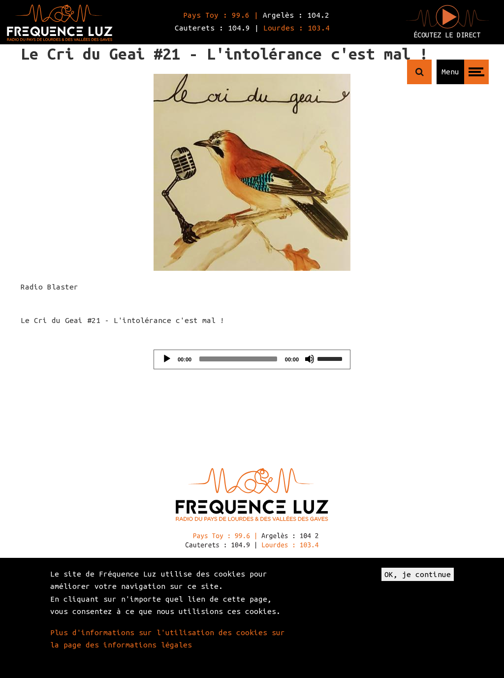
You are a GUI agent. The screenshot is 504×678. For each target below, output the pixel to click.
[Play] (167, 359)
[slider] (238, 358)
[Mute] (310, 359)
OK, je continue (417, 574)
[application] (252, 359)
